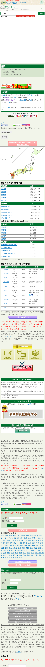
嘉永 (2, 545)
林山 (4, 557)
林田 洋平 (6, 295)
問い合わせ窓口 (9, 336)
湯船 (8, 540)
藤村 (40, 555)
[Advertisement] (22, 39)
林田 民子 (6, 290)
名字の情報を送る (7, 132)
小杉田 (19, 543)
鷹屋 (8, 550)
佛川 (29, 538)
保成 (41, 545)
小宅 (18, 535)
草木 (8, 107)
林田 (24, 100)
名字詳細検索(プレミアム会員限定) (25, 16)
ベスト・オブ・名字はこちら (22, 611)
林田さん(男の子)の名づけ (23, 562)
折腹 (20, 555)
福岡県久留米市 (6, 215)
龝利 (39, 548)
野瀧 (27, 535)
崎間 (29, 545)
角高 (10, 548)
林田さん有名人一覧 (23, 317)
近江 (15, 97)
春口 (39, 538)
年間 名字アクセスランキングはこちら (23, 613)
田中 (10, 545)
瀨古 (28, 553)
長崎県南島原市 (6, 212)
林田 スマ (6, 307)
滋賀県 (6, 97)
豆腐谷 (34, 538)
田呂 (32, 550)
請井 (4, 540)
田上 (16, 540)
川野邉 (22, 535)
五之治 (11, 538)
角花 (33, 540)
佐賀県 (6, 100)
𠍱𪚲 (14, 535)
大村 (8, 102)
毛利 (37, 545)
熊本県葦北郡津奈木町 (9, 245)
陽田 (12, 550)
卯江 (39, 550)
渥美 (18, 545)
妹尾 (6, 545)
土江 (8, 555)
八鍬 (37, 540)
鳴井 (25, 545)
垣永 (32, 555)
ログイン (29, 404)
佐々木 (21, 540)
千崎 (37, 543)
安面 (7, 543)
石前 (11, 543)
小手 (2, 535)
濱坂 (15, 543)
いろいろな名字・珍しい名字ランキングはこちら (22, 608)
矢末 (20, 557)
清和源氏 (30, 95)
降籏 (23, 548)
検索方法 (5, 521)
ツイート (4, 123)
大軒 (25, 540)
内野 (27, 548)
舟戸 (29, 540)
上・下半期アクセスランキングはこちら (22, 616)
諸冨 (12, 553)
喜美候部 (33, 535)
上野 (10, 535)
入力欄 (4, 518)
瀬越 (41, 543)
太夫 (8, 553)
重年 (6, 548)
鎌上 (6, 538)
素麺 (28, 555)
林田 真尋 (6, 286)
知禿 (14, 545)
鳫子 (24, 553)
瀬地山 (25, 543)
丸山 (35, 548)
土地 (19, 107)
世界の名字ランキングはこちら (23, 622)
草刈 (4, 555)
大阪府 (3, 197)
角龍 (29, 543)
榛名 (16, 557)
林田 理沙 (6, 273)
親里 (2, 548)
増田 (4, 550)
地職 (25, 538)
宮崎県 (3, 236)
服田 (32, 553)
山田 (12, 540)
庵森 (8, 557)
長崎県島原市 (5, 256)
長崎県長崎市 (5, 209)
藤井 (19, 548)
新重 (16, 553)
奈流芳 (13, 555)
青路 (18, 538)
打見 (21, 545)
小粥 (31, 548)
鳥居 (12, 557)
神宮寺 (17, 550)
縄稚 (21, 538)
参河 (4, 553)
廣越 (40, 553)
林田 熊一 (6, 278)
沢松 (40, 535)
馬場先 (22, 550)
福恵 (33, 545)
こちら (37, 596)
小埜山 (28, 550)
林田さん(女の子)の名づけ (23, 565)
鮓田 (6, 535)
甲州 (36, 555)
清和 (4, 95)
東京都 (3, 200)
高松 (36, 553)
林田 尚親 (6, 299)
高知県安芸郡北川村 (8, 253)
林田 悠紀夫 (6, 282)
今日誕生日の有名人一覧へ (23, 619)
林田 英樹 (6, 269)
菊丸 (2, 538)
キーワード (5, 580)
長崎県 (12, 100)
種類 (3, 583)
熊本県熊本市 (5, 206)
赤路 (24, 555)
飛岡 (33, 543)
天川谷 (15, 548)
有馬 (30, 100)
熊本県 (3, 195)
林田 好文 (6, 303)
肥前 (21, 100)
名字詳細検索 (23, 530)
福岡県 (3, 192)
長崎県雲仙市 (5, 218)
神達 (20, 553)
